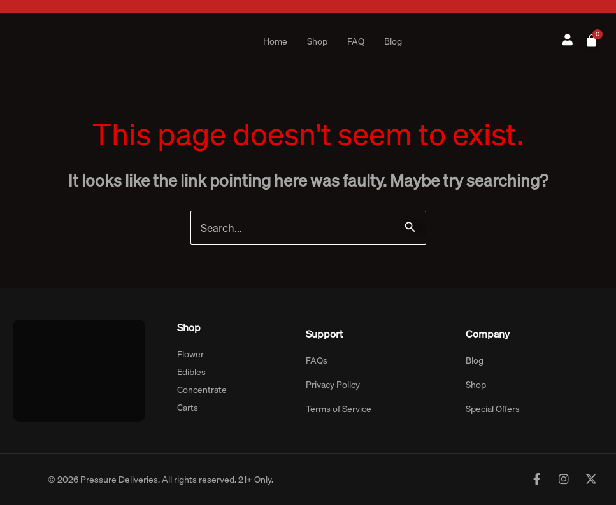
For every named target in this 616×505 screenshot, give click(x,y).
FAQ (355, 41)
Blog (393, 41)
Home (275, 41)
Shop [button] (317, 41)
